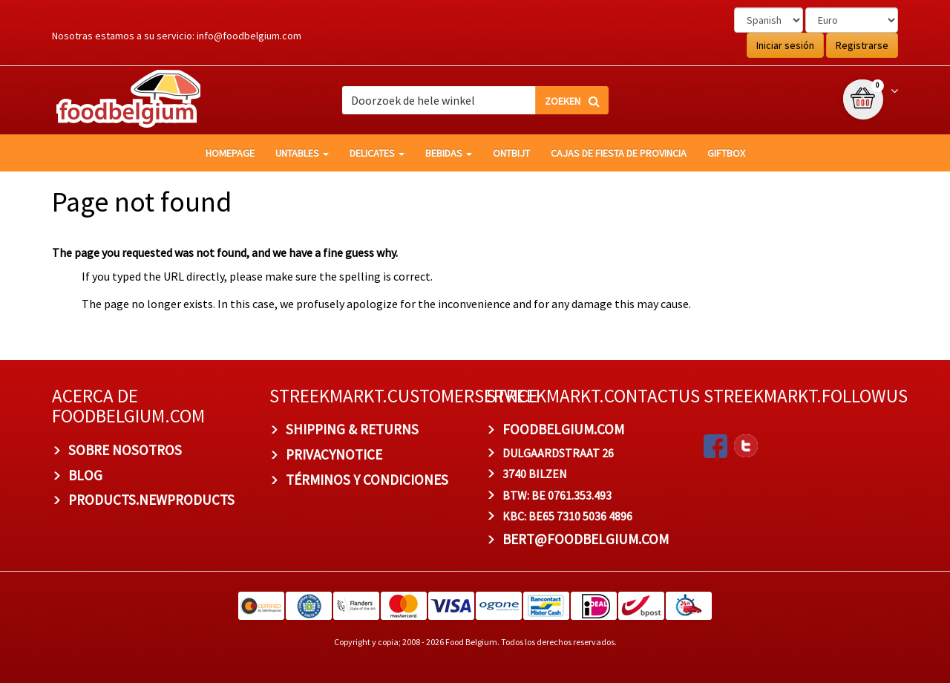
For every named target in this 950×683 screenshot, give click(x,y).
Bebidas (448, 153)
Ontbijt (511, 153)
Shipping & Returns (352, 429)
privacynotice (334, 454)
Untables (302, 153)
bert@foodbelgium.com (585, 539)
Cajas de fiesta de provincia (619, 153)
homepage (230, 153)
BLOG (85, 475)
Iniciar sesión (785, 45)
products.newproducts (151, 500)
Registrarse (862, 45)
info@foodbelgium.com (249, 35)
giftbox (726, 153)
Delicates (377, 153)
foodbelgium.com (563, 429)
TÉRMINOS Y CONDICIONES (367, 479)
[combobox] (475, 100)
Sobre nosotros (125, 450)
